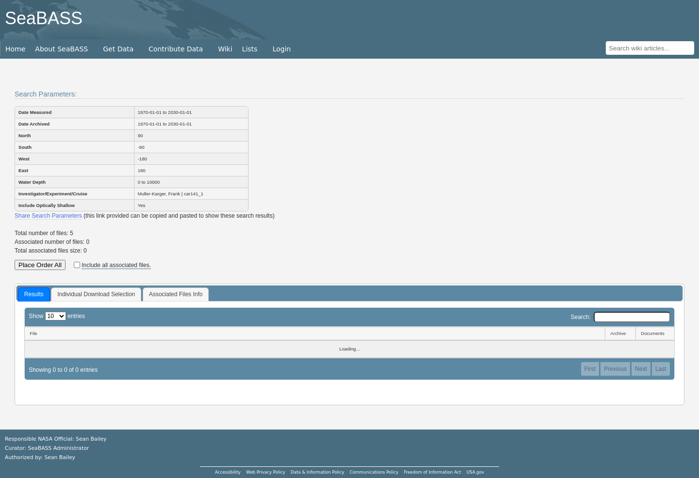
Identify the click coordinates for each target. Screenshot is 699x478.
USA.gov (475, 472)
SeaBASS (44, 18)
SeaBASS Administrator (58, 448)
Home (15, 49)
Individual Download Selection (96, 294)
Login (281, 49)
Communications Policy (374, 472)
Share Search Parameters (48, 215)
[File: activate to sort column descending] (314, 333)
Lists (250, 49)
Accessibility (228, 472)
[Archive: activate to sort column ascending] (620, 333)
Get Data (118, 49)
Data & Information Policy (317, 472)
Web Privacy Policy (265, 472)
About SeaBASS (61, 49)
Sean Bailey (59, 457)
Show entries (57, 316)
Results (34, 294)
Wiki (225, 49)
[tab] (34, 294)
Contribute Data (176, 49)
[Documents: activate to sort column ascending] (655, 333)
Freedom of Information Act (432, 472)
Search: (620, 317)
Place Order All (40, 265)
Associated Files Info (176, 294)
